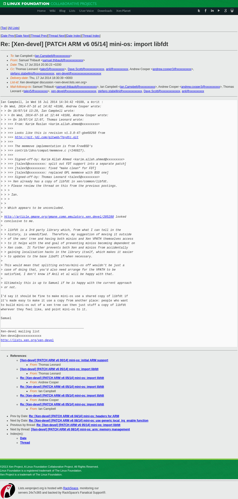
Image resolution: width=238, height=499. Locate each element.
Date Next (22, 35)
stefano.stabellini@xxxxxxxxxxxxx (32, 73)
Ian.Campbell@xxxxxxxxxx (52, 56)
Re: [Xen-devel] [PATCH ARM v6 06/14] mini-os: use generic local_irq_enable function (88, 420)
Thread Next (57, 35)
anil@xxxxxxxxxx (117, 69)
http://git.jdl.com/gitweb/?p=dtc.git (47, 137)
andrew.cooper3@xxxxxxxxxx (172, 69)
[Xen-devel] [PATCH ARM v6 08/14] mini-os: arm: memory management (80, 429)
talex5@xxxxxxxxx (52, 69)
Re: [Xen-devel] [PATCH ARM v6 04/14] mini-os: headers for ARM (74, 416)
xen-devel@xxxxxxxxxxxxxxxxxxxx (78, 73)
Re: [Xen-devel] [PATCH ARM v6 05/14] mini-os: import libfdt (62, 378)
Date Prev (7, 35)
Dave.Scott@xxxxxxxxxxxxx (86, 69)
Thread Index (91, 35)
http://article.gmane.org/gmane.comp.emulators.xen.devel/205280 (59, 217)
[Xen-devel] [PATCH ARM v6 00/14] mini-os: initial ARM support (64, 360)
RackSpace (70, 488)
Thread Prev (39, 35)
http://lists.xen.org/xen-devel (27, 340)
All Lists (14, 28)
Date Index (73, 35)
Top (3, 28)
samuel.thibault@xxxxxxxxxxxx (63, 60)
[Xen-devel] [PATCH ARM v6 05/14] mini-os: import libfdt (59, 369)
